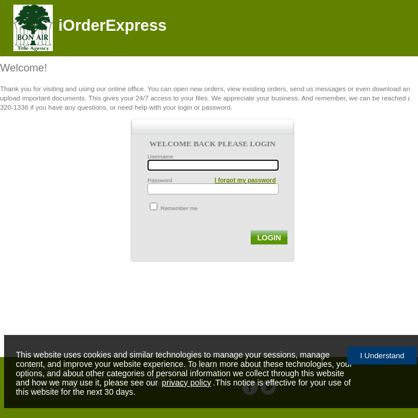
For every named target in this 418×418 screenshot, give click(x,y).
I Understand (382, 355)
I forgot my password (245, 180)
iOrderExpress (113, 25)
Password (159, 180)
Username (160, 156)
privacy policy (186, 382)
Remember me (179, 208)
